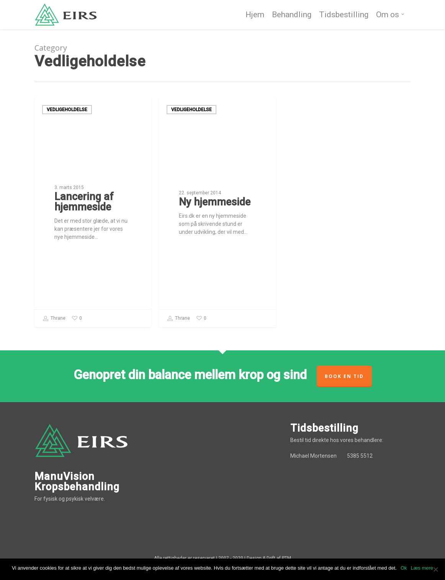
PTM (286, 558)
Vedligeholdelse (67, 109)
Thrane (54, 318)
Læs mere (422, 568)
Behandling (291, 16)
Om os (390, 16)
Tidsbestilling (343, 16)
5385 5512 (360, 456)
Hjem (254, 16)
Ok (404, 568)
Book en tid (344, 376)
